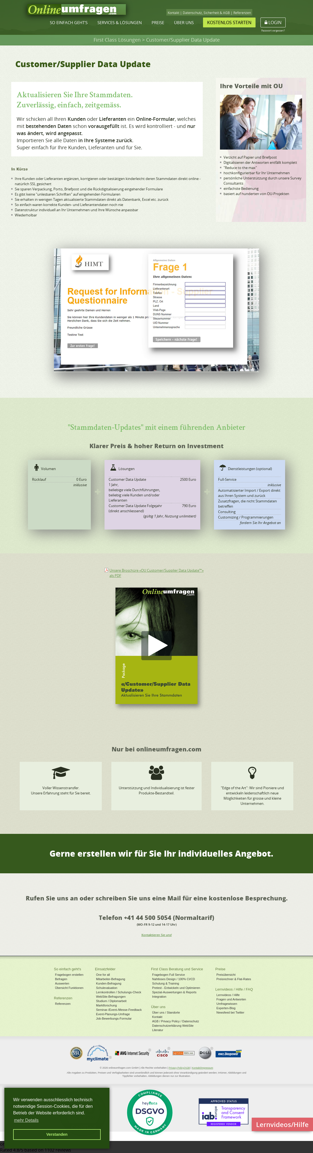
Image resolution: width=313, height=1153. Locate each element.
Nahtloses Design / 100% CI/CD (173, 979)
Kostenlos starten (229, 22)
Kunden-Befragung (108, 983)
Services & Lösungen (119, 22)
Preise (158, 22)
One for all (103, 974)
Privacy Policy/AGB (179, 1067)
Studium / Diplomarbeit (111, 1001)
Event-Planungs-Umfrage (113, 1014)
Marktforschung (106, 1005)
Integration (159, 996)
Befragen (61, 979)
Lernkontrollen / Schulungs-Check (118, 992)
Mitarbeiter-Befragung (110, 979)
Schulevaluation (106, 987)
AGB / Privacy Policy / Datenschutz (175, 1021)
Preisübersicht (226, 974)
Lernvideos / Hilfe (228, 995)
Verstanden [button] (57, 1134)
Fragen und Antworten (231, 999)
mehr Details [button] (26, 1120)
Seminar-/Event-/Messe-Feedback (119, 1009)
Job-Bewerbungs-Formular (114, 1018)
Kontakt (173, 12)
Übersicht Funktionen (69, 987)
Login (273, 22)
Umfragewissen (226, 1003)
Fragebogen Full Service (168, 974)
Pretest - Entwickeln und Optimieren (176, 987)
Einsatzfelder (105, 969)
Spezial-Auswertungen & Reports (174, 992)
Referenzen (242, 12)
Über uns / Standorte (166, 1012)
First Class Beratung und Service (177, 969)
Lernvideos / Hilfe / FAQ (234, 989)
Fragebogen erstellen (69, 974)
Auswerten (62, 983)
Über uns (184, 22)
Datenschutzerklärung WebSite (172, 1025)
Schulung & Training (165, 983)
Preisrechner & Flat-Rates (233, 979)
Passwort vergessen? (273, 30)
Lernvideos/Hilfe (282, 1124)
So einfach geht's (69, 22)
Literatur (157, 1030)
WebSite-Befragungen (111, 996)
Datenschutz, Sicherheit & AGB (206, 12)
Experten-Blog (226, 1008)
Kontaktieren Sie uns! (156, 935)
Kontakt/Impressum (202, 1067)
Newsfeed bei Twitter (230, 1012)
